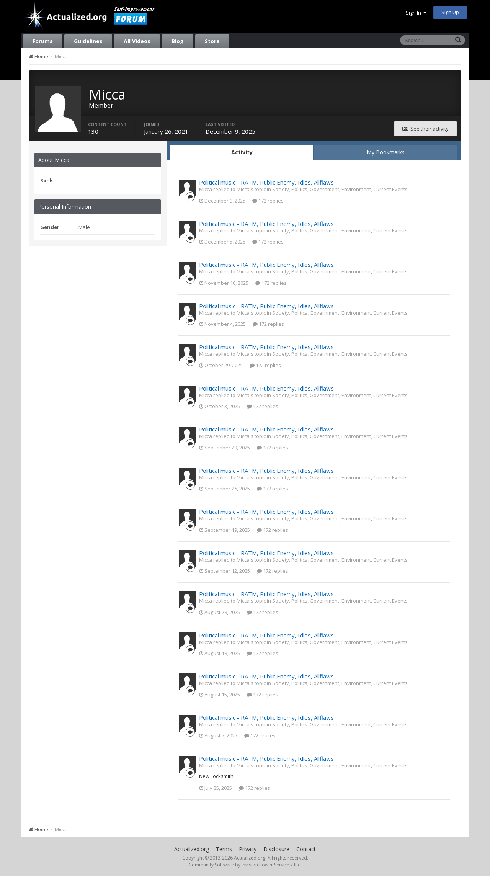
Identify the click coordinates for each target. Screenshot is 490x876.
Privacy (247, 849)
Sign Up (450, 12)
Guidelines (88, 41)
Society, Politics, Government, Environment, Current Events (340, 189)
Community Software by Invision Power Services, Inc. (245, 864)
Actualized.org (191, 849)
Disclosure (276, 849)
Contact (306, 849)
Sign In (416, 12)
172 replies (268, 200)
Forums (43, 41)
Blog (178, 41)
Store (212, 41)
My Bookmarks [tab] (386, 152)
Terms (224, 849)
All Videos (137, 41)
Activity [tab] (242, 152)
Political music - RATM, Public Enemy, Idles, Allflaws (266, 182)
